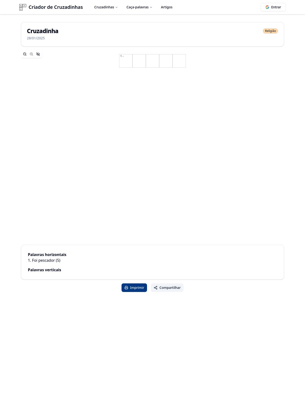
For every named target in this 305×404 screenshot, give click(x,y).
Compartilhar (167, 287)
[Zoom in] (31, 54)
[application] (152, 60)
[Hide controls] (38, 54)
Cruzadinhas (106, 7)
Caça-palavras (139, 7)
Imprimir (134, 287)
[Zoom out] (25, 54)
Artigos (167, 7)
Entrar (273, 7)
